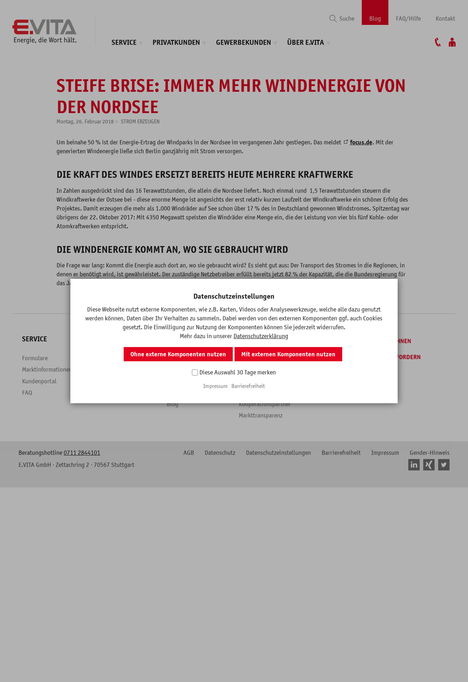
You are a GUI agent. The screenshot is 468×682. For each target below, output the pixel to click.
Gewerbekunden (243, 42)
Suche (346, 18)
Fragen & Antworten (119, 669)
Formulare (35, 646)
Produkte (105, 658)
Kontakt (445, 18)
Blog (375, 18)
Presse (247, 669)
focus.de (361, 431)
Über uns (250, 646)
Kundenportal (39, 669)
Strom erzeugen (140, 410)
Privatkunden (176, 42)
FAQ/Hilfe (408, 18)
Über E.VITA (305, 42)
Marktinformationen (47, 658)
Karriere (249, 658)
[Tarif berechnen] (380, 629)
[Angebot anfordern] (385, 645)
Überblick (106, 646)
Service (124, 42)
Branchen (178, 669)
